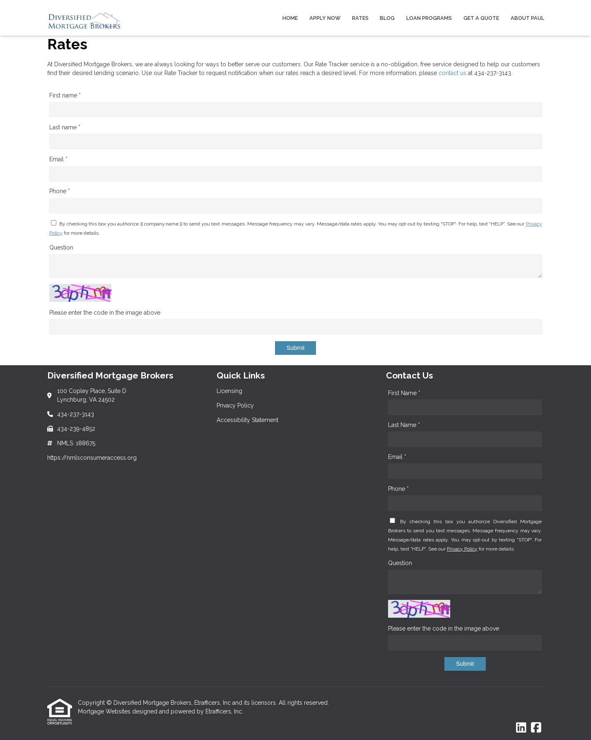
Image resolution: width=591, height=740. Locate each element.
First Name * (404, 393)
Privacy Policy (462, 549)
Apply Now (324, 18)
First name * (65, 95)
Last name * (64, 127)
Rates (360, 18)
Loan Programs (429, 18)
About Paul (527, 18)
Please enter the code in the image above (104, 312)
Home (290, 18)
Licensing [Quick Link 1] (229, 391)
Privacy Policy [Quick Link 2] (235, 405)
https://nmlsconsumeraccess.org (92, 457)
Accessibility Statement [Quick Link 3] (247, 420)
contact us (452, 73)
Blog (387, 18)
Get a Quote (481, 18)
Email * (58, 159)
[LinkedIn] (521, 728)
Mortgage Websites (105, 711)
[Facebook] (536, 728)
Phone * (59, 191)
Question (61, 247)
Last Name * (404, 425)
